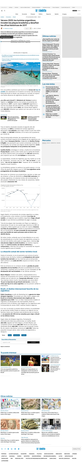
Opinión (56, 14)
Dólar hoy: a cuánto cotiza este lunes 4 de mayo (10, 413)
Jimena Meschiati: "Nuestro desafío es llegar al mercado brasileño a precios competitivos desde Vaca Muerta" (50, 67)
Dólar (17, 14)
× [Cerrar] (11, 37)
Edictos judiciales (64, 458)
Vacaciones (16, 335)
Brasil (14, 17)
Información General (50, 456)
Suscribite (33, 342)
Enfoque (10, 7)
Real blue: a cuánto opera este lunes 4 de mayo (10, 433)
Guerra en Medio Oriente (25, 7)
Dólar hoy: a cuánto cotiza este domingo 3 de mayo (52, 115)
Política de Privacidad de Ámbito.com (36, 458)
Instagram (8, 448)
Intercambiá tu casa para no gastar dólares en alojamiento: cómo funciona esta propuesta (30, 441)
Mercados (59, 453)
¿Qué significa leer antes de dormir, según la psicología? (50, 39)
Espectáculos (69, 456)
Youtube (15, 448)
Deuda (73, 7)
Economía (24, 14)
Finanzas (33, 14)
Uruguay (64, 14)
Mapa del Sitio (19, 458)
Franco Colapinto (56, 7)
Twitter (2, 448)
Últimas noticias (13, 453)
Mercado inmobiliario (36, 7)
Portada (3, 453)
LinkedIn (11, 448)
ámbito (2, 17)
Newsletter (76, 448)
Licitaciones (4, 460)
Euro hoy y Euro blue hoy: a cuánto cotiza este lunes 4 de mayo (50, 414)
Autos (60, 456)
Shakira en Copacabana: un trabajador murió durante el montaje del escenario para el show (30, 371)
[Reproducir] (20, 39)
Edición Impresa (36, 456)
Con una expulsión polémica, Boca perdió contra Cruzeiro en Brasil (10, 370)
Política (40, 14)
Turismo (24, 335)
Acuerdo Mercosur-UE (65, 7)
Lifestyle (4, 456)
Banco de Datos (48, 453)
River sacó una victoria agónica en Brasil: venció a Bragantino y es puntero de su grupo (13, 118)
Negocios (48, 14)
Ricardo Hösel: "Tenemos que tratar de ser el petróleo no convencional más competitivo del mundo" (50, 76)
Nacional (12, 456)
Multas (74, 458)
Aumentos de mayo (46, 7)
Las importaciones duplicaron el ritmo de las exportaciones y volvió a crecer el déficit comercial (55, 360)
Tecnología (4, 458)
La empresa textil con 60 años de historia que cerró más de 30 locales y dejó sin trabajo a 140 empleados (53, 108)
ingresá (79, 10)
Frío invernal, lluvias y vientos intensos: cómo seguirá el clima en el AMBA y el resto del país (53, 90)
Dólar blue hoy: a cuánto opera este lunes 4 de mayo (30, 413)
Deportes (26, 456)
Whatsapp (18, 448)
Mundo (19, 456)
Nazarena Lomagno (9, 28)
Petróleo (16, 7)
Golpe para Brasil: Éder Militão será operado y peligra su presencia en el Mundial (55, 369)
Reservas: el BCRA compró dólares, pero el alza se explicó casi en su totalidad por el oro (51, 434)
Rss (12, 458)
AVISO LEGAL (53, 458)
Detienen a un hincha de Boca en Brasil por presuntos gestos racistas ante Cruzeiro (33, 118)
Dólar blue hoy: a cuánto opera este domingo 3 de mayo (10, 441)
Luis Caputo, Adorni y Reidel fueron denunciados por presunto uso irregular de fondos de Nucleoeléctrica (52, 99)
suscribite (75, 10)
